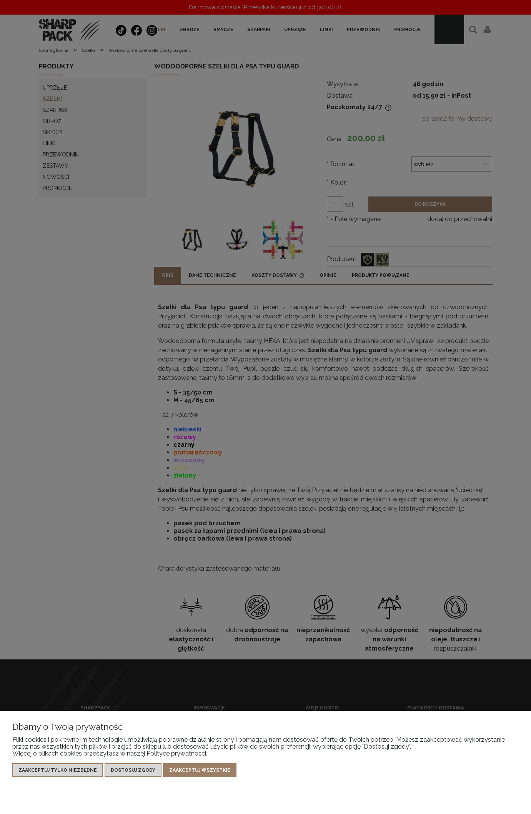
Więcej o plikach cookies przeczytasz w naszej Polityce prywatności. (109, 753)
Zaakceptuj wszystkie (199, 770)
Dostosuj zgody (133, 770)
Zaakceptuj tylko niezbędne (57, 770)
